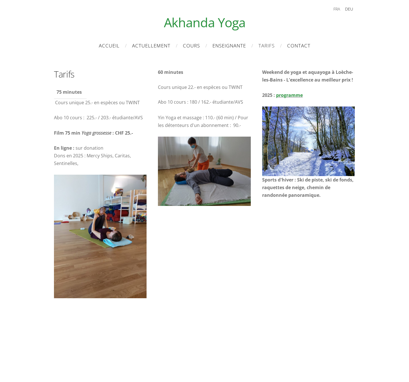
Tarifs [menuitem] (266, 45)
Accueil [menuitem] (109, 45)
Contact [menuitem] (298, 45)
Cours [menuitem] (191, 45)
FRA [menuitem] (336, 9)
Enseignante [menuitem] (229, 45)
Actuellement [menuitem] (151, 45)
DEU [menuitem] (349, 9)
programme (289, 95)
